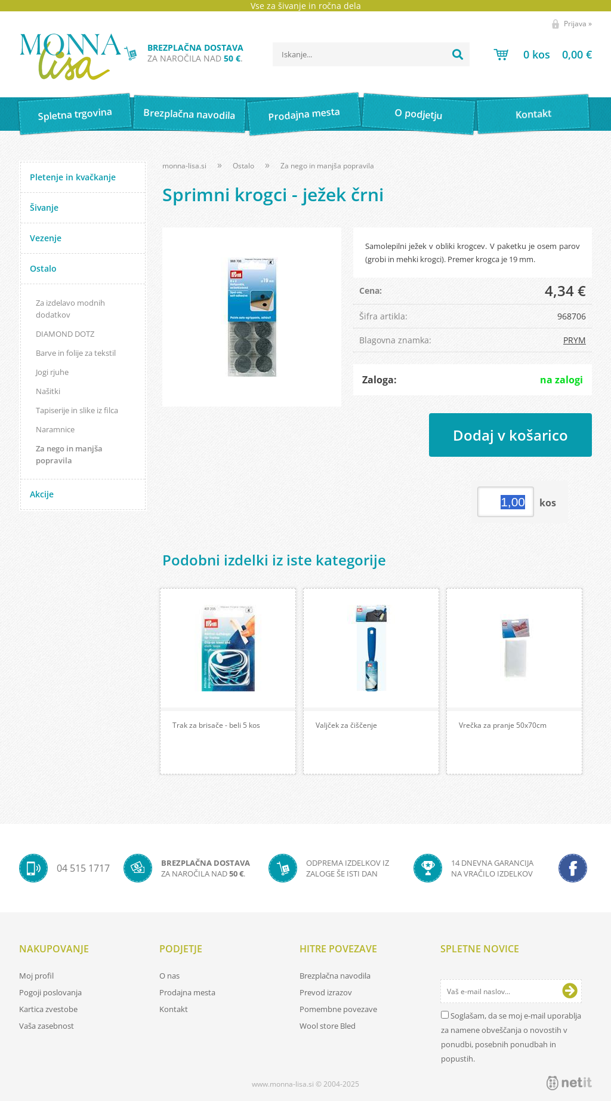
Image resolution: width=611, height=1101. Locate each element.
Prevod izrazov (326, 992)
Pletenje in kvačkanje (73, 177)
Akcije (42, 494)
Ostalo (43, 268)
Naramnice (55, 429)
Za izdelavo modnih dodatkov (70, 308)
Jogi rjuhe (52, 372)
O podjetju (418, 114)
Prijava (578, 24)
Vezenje (45, 238)
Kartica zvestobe (48, 1009)
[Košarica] (542, 54)
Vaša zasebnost (46, 1025)
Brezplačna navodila (189, 114)
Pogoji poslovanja (50, 992)
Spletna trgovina (74, 114)
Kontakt (533, 113)
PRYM (574, 340)
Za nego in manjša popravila (69, 454)
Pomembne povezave (338, 1009)
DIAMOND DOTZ (65, 333)
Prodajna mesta (304, 114)
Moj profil (36, 975)
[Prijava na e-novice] (569, 991)
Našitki (48, 391)
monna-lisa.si (184, 166)
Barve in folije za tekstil (76, 352)
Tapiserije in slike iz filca (77, 410)
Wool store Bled (328, 1025)
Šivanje (44, 207)
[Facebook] (572, 868)
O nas (169, 975)
